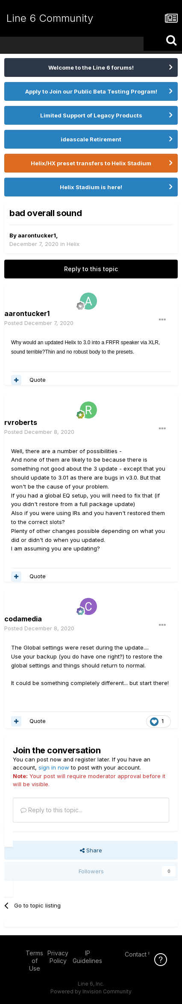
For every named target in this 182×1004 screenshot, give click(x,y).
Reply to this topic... (51, 810)
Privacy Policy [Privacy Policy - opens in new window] (57, 956)
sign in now (53, 767)
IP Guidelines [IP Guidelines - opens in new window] (87, 956)
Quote (37, 379)
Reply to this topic (91, 268)
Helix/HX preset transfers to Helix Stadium (91, 163)
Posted (38, 322)
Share (91, 850)
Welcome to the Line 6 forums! (91, 67)
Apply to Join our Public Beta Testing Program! (91, 91)
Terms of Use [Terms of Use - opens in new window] (34, 960)
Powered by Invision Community (91, 991)
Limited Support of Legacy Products (91, 115)
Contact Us (140, 954)
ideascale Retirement (91, 139)
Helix (73, 243)
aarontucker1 (37, 235)
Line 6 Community (49, 18)
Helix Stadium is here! (91, 187)
